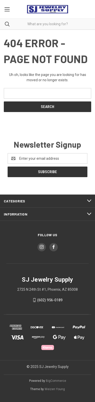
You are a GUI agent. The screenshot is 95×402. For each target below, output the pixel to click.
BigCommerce (56, 381)
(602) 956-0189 (50, 300)
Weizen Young (55, 389)
